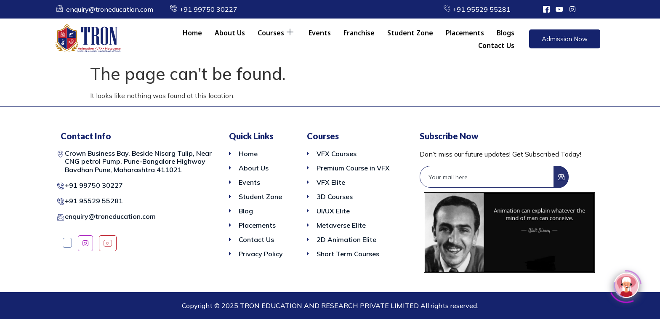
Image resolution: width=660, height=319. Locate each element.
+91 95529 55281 (94, 201)
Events (320, 32)
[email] (487, 177)
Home (192, 32)
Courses (275, 32)
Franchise (359, 32)
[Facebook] (67, 243)
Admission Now (565, 39)
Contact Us (496, 45)
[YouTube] (108, 243)
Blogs (505, 32)
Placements (465, 32)
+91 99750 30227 (94, 185)
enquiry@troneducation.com (110, 216)
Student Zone (410, 32)
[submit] (561, 177)
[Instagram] (85, 243)
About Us (230, 32)
